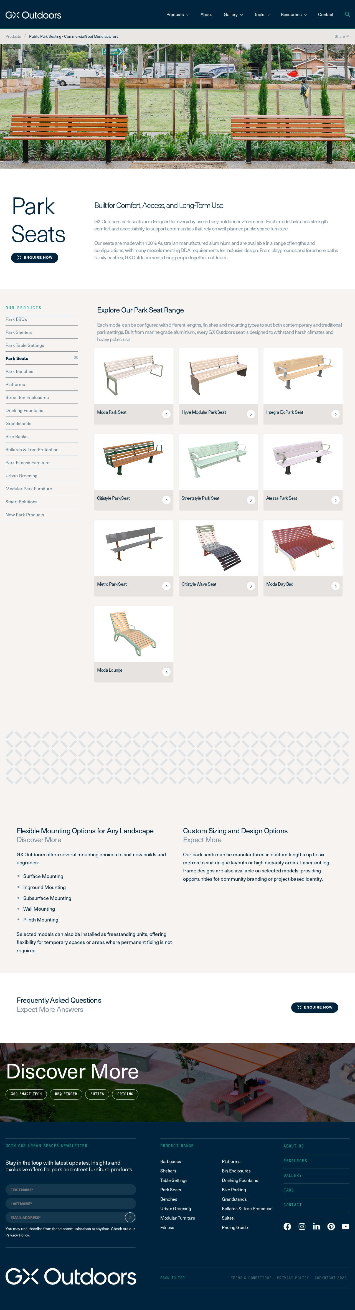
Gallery (233, 14)
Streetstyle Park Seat (200, 497)
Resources (294, 14)
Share (342, 36)
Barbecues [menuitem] (171, 1161)
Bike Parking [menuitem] (234, 1189)
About (206, 14)
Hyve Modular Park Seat (204, 411)
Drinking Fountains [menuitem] (24, 410)
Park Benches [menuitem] (19, 371)
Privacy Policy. (18, 1235)
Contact (325, 14)
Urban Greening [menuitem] (21, 475)
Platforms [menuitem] (15, 384)
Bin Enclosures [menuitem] (236, 1170)
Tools (262, 14)
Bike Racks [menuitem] (16, 436)
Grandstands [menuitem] (18, 423)
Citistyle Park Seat (113, 497)
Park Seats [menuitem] (17, 358)
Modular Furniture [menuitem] (177, 1217)
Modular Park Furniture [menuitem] (29, 488)
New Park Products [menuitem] (25, 514)
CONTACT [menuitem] (292, 1205)
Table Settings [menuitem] (173, 1180)
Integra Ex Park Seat (284, 411)
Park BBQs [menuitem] (16, 319)
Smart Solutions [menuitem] (21, 501)
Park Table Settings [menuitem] (25, 345)
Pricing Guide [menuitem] (235, 1227)
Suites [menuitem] (228, 1217)
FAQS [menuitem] (288, 1190)
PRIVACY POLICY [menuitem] (293, 1278)
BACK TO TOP (172, 1278)
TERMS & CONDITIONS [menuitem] (251, 1278)
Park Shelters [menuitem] (19, 332)
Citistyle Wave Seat (199, 583)
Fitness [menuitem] (167, 1227)
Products (177, 14)
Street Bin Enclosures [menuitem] (27, 397)
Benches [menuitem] (168, 1198)
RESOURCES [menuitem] (295, 1161)
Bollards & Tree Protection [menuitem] (32, 449)
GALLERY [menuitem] (292, 1176)
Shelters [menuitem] (168, 1170)
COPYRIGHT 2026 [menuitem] (331, 1278)
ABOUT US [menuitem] (293, 1146)
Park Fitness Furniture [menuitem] (28, 462)
